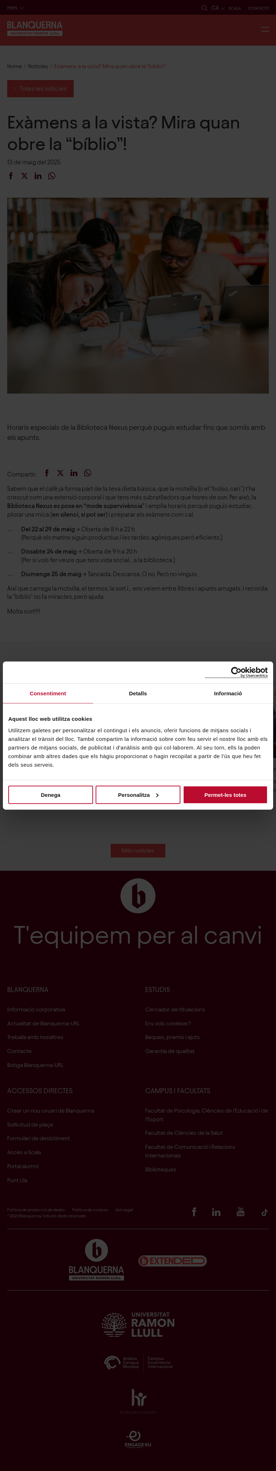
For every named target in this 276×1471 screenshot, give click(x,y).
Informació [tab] (228, 693)
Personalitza (138, 794)
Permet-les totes (225, 794)
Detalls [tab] (138, 693)
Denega (50, 794)
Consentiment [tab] (48, 693)
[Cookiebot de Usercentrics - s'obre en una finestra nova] (236, 672)
